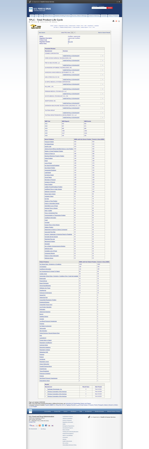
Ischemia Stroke (44, 345)
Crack (46, 220)
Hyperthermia (43, 368)
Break (46, 160)
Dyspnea (42, 323)
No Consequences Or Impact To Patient (50, 271)
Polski (95, 405)
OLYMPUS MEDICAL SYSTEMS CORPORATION (57, 82)
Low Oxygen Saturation (46, 307)
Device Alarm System (50, 194)
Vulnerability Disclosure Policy (69, 444)
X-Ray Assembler (76, 27)
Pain (41, 335)
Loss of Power (48, 163)
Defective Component (50, 191)
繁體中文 (52, 405)
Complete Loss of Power (51, 251)
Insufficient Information (50, 217)
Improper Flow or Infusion (51, 208)
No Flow (47, 198)
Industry (64, 439)
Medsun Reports (84, 27)
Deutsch (111, 405)
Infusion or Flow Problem (51, 201)
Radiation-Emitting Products (65, 27)
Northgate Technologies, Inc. (55, 389)
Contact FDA (57, 411)
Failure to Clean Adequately (52, 255)
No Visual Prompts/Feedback (52, 165)
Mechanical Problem (50, 241)
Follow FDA (94, 6)
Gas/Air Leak (48, 146)
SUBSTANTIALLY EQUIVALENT (71, 55)
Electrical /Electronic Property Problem (54, 156)
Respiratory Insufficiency (46, 342)
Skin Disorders (43, 330)
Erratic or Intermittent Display (52, 203)
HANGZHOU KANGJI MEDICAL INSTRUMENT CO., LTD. (59, 72)
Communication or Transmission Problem (55, 215)
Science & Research (67, 420)
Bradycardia (43, 278)
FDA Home (34, 22)
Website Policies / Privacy (113, 411)
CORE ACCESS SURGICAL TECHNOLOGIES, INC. (58, 58)
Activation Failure (49, 196)
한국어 (63, 405)
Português (100, 405)
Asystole (42, 319)
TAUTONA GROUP (50, 110)
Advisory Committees (67, 418)
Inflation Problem (49, 227)
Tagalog (68, 405)
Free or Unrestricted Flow (51, 213)
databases (54, 22)
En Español (101, 6)
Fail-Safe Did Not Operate (51, 236)
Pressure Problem (49, 141)
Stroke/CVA (43, 295)
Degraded (47, 244)
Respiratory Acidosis (45, 349)
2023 (46, 128)
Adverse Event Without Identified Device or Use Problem (59, 149)
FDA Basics (73, 411)
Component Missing (50, 253)
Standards (97, 25)
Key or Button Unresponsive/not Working (55, 246)
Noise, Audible (48, 210)
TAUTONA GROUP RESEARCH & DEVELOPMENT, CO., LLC (61, 115)
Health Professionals (67, 441)
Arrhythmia (42, 359)
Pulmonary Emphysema (46, 292)
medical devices (44, 22)
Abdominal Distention (45, 311)
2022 (46, 126)
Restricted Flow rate (50, 239)
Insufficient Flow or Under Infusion (53, 189)
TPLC (94, 27)
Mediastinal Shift (44, 352)
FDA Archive (65, 443)
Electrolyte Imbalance (45, 347)
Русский (73, 405)
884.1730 (70, 41)
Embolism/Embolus (44, 302)
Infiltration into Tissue (45, 288)
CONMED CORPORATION (52, 53)
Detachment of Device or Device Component (56, 229)
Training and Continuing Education (70, 431)
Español (47, 405)
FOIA (81, 411)
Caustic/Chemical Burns (46, 366)
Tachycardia (43, 328)
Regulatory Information (68, 422)
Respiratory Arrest (44, 361)
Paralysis (42, 354)
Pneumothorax (43, 281)
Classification (90, 25)
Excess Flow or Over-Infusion (52, 225)
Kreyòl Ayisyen (84, 405)
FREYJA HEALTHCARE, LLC (52, 63)
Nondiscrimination (99, 411)
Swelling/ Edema (44, 316)
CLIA (90, 27)
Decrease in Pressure (50, 179)
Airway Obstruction (44, 364)
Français (91, 405)
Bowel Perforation (44, 283)
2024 (46, 130)
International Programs (68, 427)
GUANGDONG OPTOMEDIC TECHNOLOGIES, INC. (58, 67)
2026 (46, 135)
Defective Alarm (49, 248)
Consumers (65, 437)
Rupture (42, 357)
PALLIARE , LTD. (49, 86)
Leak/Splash (48, 172)
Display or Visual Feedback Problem (54, 151)
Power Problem (48, 184)
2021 (46, 123)
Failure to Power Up (50, 153)
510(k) (51, 25)
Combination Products (68, 416)
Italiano (106, 405)
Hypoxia (42, 376)
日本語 (115, 405)
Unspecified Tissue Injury (46, 304)
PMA (82, 25)
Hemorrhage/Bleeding (45, 285)
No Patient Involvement (45, 326)
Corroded (47, 222)
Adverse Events (72, 25)
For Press (43, 429)
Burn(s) (41, 314)
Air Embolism (43, 266)
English (35, 406)
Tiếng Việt (58, 405)
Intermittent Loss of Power (51, 206)
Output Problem (49, 158)
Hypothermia (43, 290)
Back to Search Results (104, 32)
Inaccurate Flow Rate (50, 232)
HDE (85, 25)
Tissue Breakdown (44, 371)
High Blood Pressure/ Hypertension (48, 378)
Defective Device (49, 258)
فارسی (30, 406)
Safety (64, 424)
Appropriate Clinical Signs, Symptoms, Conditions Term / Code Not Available (59, 276)
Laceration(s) (43, 338)
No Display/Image (49, 144)
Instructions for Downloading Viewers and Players (78, 403)
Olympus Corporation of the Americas (57, 391)
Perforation (42, 309)
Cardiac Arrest (43, 273)
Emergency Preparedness (68, 425)
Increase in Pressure (50, 182)
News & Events (66, 429)
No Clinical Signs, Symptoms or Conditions (50, 264)
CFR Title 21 (56, 27)
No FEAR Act (88, 411)
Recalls (78, 25)
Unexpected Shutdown (50, 170)
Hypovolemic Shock (45, 380)
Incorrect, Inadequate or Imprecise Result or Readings (58, 234)
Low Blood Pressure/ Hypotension (48, 321)
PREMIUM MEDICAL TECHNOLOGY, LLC (56, 91)
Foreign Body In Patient (46, 340)
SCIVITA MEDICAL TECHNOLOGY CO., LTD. (56, 96)
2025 (46, 133)
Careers (65, 411)
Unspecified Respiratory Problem (48, 300)
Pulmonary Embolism (45, 373)
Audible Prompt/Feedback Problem (53, 187)
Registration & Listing (63, 25)
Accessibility (47, 411)
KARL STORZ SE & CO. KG (52, 77)
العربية (77, 405)
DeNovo (56, 25)
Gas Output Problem (50, 168)
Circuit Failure (48, 177)
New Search (42, 32)
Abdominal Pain (44, 297)
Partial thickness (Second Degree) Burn (50, 333)
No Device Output (49, 175)
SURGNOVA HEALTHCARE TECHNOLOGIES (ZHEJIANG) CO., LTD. (63, 105)
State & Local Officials (68, 435)
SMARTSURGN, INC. (50, 101)
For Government (33, 428)
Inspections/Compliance (68, 433)
